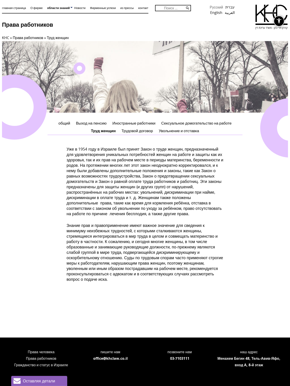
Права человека (41, 351)
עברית (229, 7)
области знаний (58, 8)
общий (64, 123)
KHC (5, 37)
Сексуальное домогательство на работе (196, 123)
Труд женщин (103, 130)
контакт (143, 8)
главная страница (14, 8)
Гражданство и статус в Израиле (41, 364)
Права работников (27, 24)
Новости (79, 8)
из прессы (127, 8)
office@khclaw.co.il (110, 358)
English (216, 12)
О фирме (36, 8)
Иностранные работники (134, 123)
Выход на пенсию (91, 123)
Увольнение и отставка (179, 130)
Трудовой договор (137, 130)
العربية (230, 12)
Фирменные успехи (103, 8)
